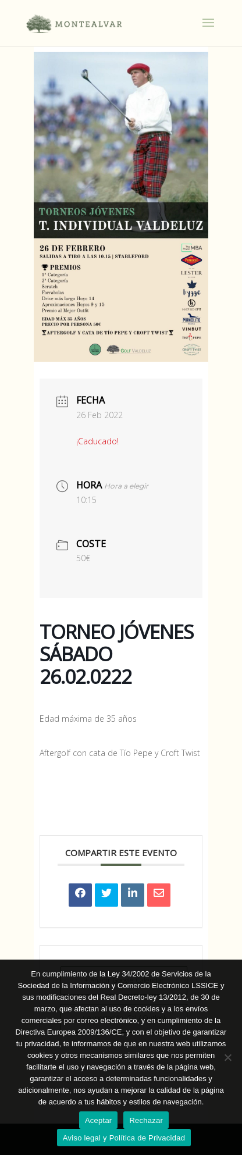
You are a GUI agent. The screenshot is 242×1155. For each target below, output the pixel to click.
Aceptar (98, 1120)
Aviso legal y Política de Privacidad (124, 1137)
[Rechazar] (227, 1057)
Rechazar (146, 1120)
